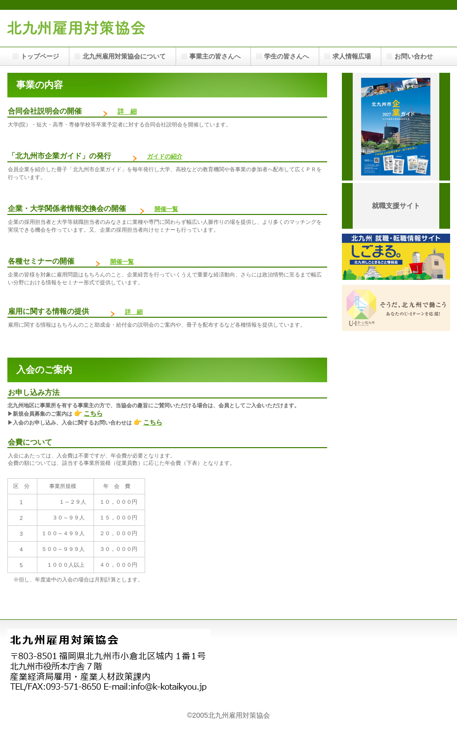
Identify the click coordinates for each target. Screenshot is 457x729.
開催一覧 (122, 261)
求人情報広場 (352, 56)
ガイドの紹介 (165, 156)
